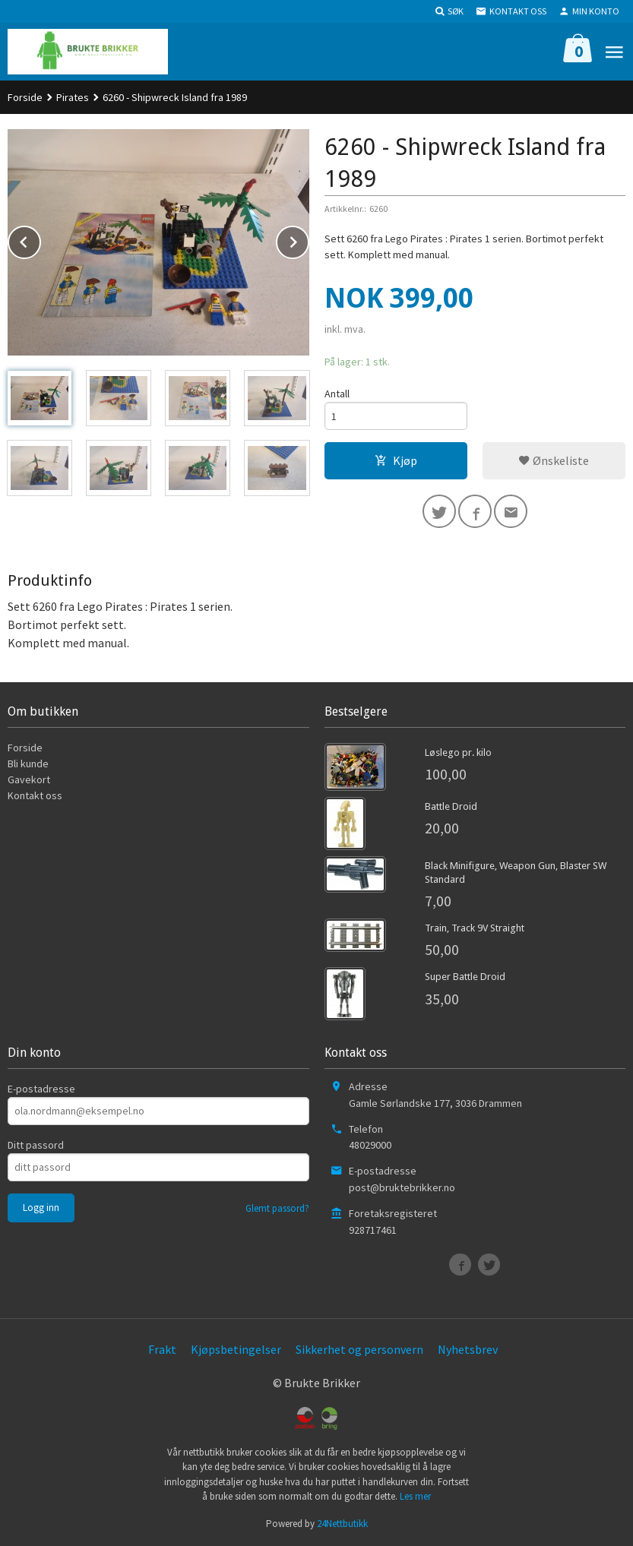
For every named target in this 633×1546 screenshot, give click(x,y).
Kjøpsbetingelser (236, 1349)
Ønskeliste (553, 460)
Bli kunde (28, 763)
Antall (337, 393)
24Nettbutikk (342, 1523)
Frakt (162, 1349)
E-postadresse (41, 1088)
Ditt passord (36, 1145)
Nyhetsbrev (468, 1349)
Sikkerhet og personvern (359, 1349)
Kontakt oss (35, 795)
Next (308, 239)
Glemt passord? (277, 1208)
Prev (40, 239)
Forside (25, 97)
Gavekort (29, 779)
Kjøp (396, 460)
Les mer (415, 1496)
